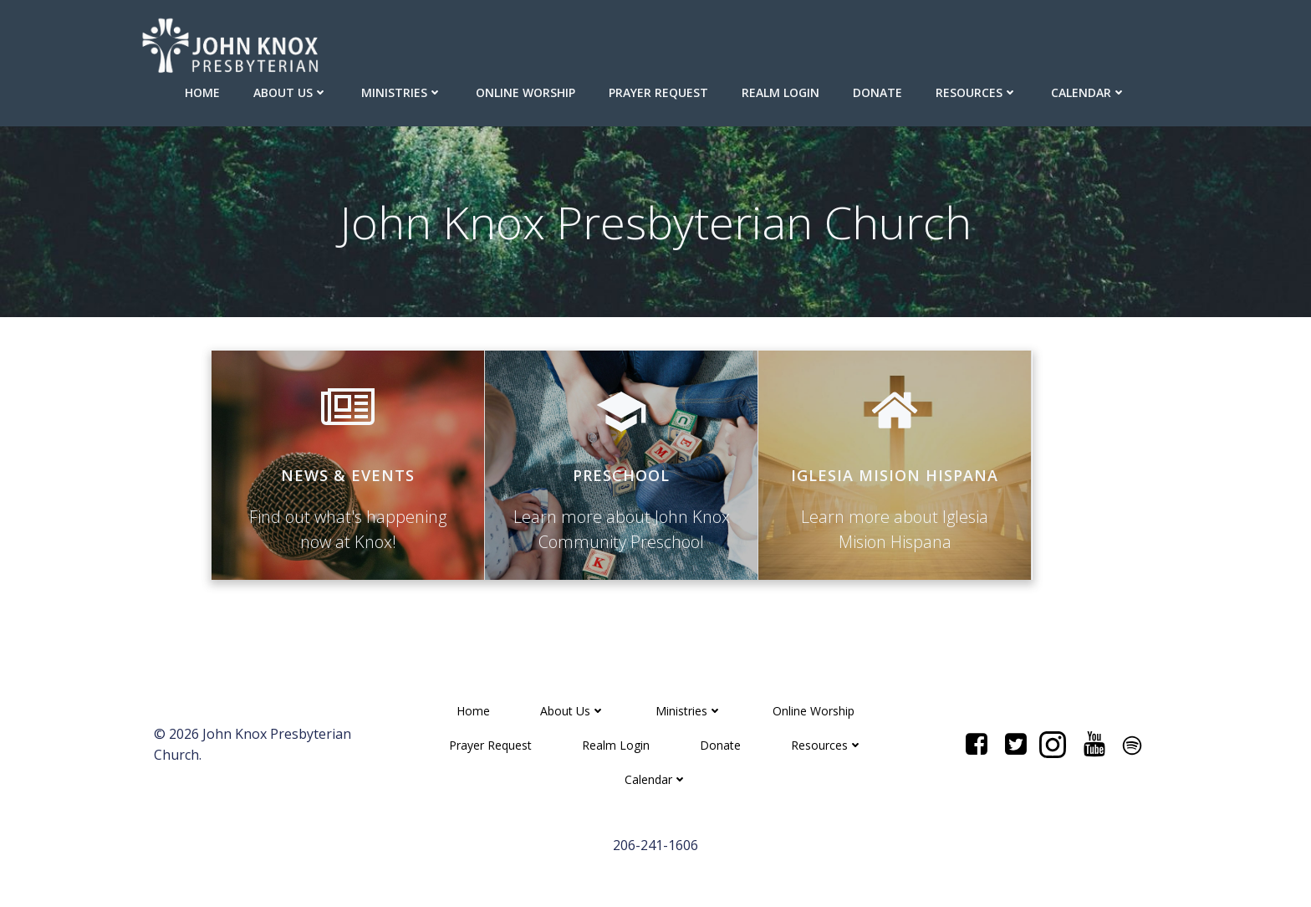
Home (202, 92)
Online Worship (525, 92)
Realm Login (780, 92)
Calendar (1088, 92)
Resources (977, 92)
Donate (877, 92)
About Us (290, 92)
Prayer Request (658, 92)
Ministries (401, 92)
